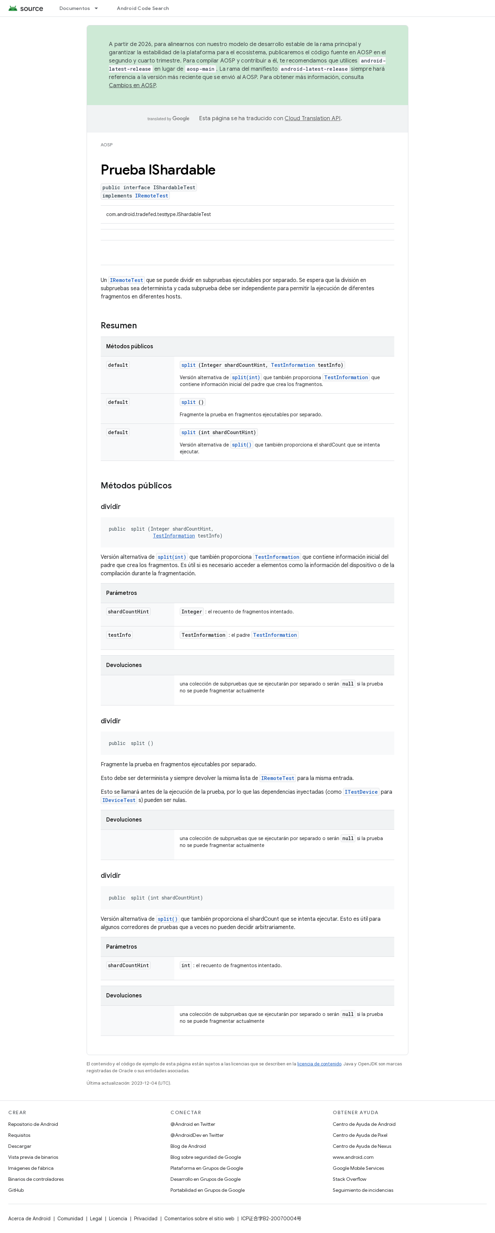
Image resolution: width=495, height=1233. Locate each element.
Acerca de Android (29, 1218)
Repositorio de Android (33, 1124)
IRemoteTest (151, 195)
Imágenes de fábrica (31, 1168)
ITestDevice (361, 792)
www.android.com (353, 1157)
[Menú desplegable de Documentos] (99, 8)
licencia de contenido (319, 1064)
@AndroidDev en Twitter (197, 1135)
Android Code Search (143, 8)
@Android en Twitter (192, 1124)
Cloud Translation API (312, 118)
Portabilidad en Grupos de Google (207, 1190)
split (189, 365)
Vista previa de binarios (33, 1157)
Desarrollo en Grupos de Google (205, 1179)
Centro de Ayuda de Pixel (360, 1135)
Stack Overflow (349, 1179)
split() (242, 444)
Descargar (19, 1146)
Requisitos (19, 1135)
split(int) (246, 377)
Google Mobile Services (358, 1168)
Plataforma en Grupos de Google (206, 1168)
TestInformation (293, 365)
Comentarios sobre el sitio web (199, 1218)
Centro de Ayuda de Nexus (362, 1146)
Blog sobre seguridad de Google (205, 1157)
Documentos (74, 8)
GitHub (16, 1190)
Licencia (118, 1218)
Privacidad (145, 1218)
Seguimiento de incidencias (363, 1190)
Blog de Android (188, 1146)
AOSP (106, 145)
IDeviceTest (118, 800)
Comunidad (70, 1218)
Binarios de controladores (36, 1179)
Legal (96, 1218)
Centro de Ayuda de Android (364, 1124)
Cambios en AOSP (132, 85)
